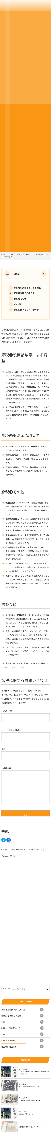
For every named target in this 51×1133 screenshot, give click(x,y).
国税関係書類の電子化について (30, 1127)
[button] (44, 274)
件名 (25, 754)
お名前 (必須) (25, 716)
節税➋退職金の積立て (24, 293)
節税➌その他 (20, 298)
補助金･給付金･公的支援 (22, 1015)
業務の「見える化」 (26, 1114)
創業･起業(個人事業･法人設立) (22, 1009)
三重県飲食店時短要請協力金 (29, 1100)
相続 (22, 1022)
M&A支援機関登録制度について (30, 1086)
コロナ (22, 1034)
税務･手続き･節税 (18, 849)
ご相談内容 (25, 785)
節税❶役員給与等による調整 (27, 287)
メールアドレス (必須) (25, 735)
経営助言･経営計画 (36, 849)
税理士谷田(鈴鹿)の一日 (22, 1028)
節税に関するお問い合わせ (26, 309)
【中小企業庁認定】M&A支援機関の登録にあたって (34, 1072)
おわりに (18, 304)
